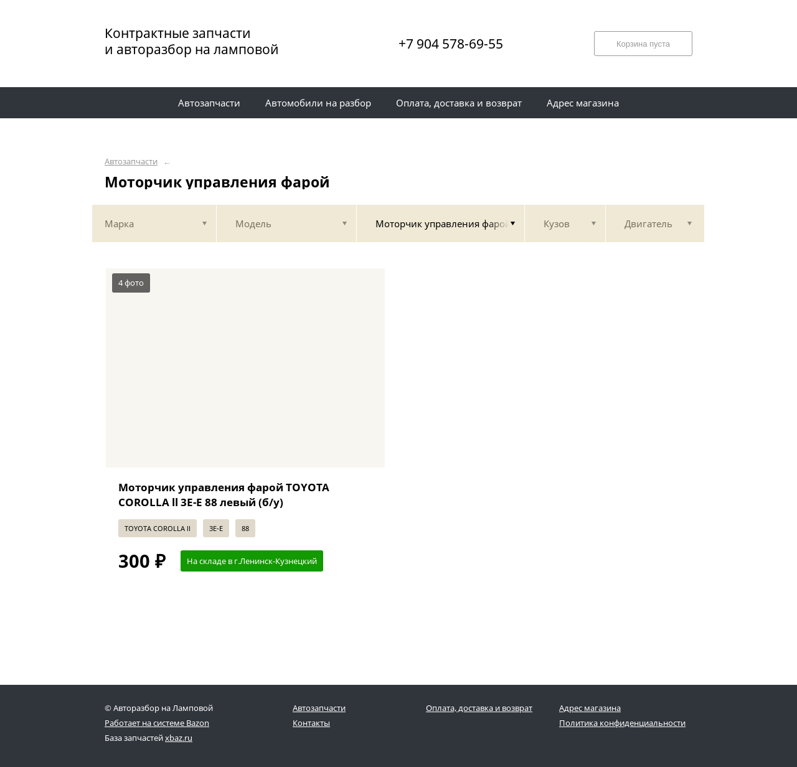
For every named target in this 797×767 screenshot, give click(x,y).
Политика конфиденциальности (622, 722)
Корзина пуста (643, 44)
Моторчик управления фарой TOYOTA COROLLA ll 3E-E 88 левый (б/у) (223, 494)
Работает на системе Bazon (157, 722)
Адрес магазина (590, 707)
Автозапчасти (131, 162)
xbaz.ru (178, 737)
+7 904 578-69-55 (450, 43)
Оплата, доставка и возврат (479, 707)
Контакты (311, 722)
